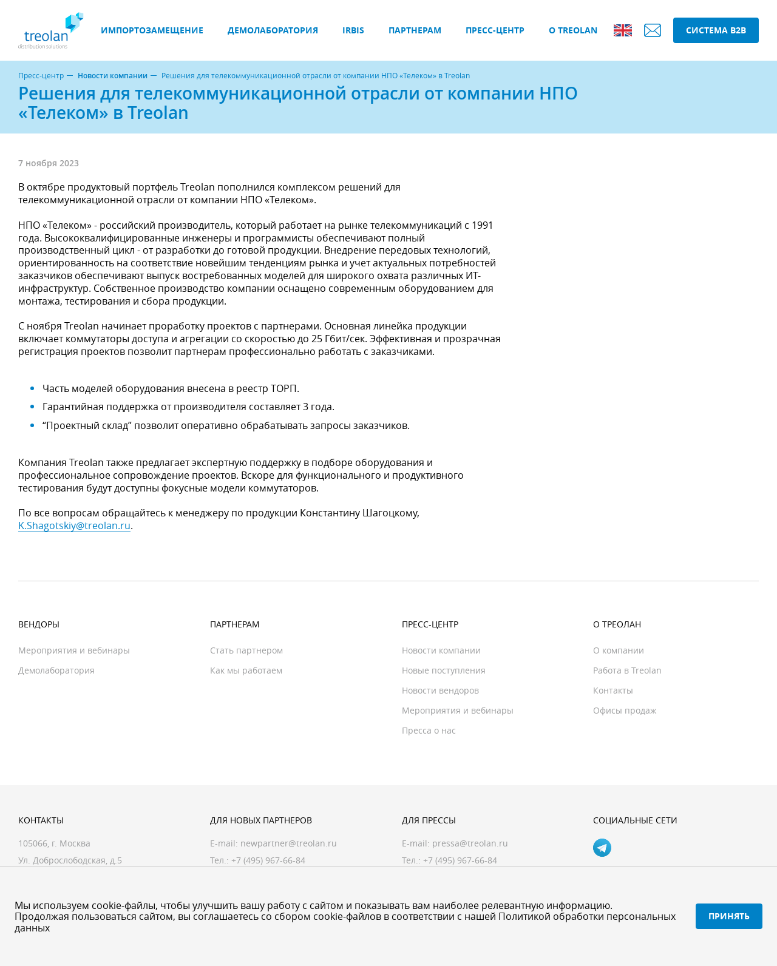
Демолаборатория (273, 30)
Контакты (613, 690)
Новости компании (113, 76)
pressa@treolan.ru (470, 843)
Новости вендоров (440, 690)
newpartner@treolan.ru (288, 843)
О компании (618, 650)
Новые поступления (444, 670)
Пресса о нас (429, 730)
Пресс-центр (495, 30)
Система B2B (716, 30)
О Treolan (573, 30)
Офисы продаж (624, 710)
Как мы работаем (246, 670)
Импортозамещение (152, 30)
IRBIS (353, 30)
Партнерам (414, 30)
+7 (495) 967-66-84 (460, 860)
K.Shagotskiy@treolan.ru (74, 525)
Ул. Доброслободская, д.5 (70, 860)
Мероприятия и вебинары (74, 650)
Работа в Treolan (627, 670)
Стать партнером (246, 650)
